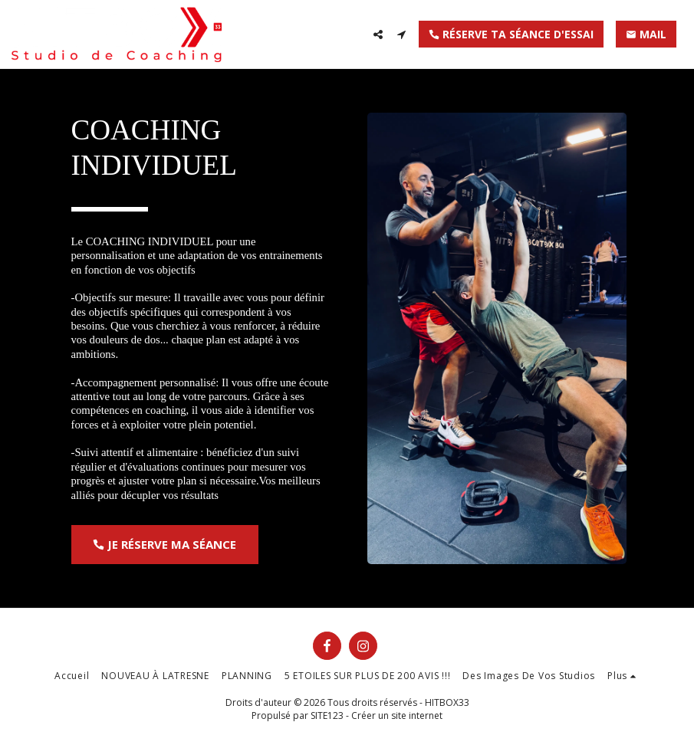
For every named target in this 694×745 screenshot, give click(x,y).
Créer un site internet (396, 715)
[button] (378, 34)
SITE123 (327, 715)
